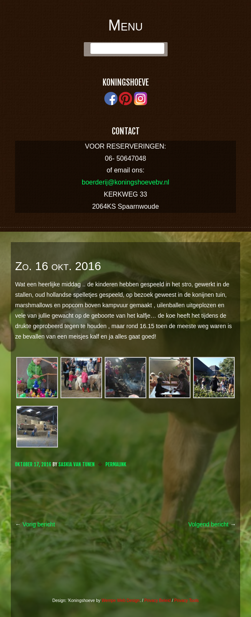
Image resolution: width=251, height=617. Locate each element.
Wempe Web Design (121, 600)
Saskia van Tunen (76, 464)
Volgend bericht (212, 524)
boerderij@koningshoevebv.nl (125, 182)
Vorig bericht (35, 524)
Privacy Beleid (157, 600)
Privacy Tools (186, 600)
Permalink (115, 464)
